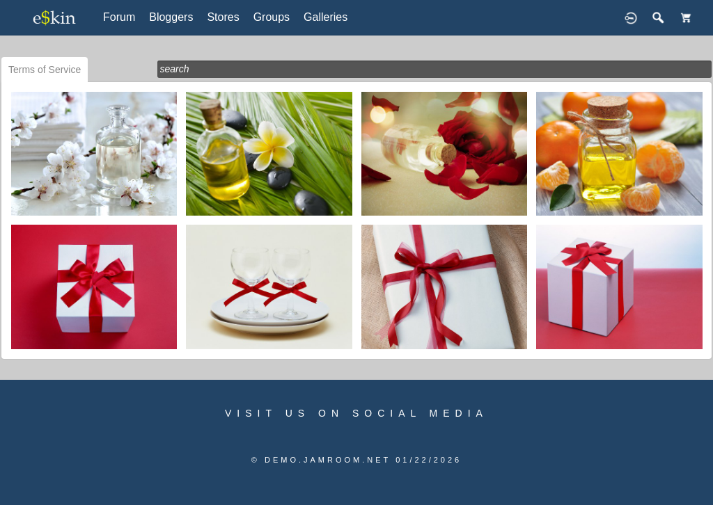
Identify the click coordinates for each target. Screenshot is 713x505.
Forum (119, 17)
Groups (271, 17)
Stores (223, 17)
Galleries (325, 17)
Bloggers (171, 17)
